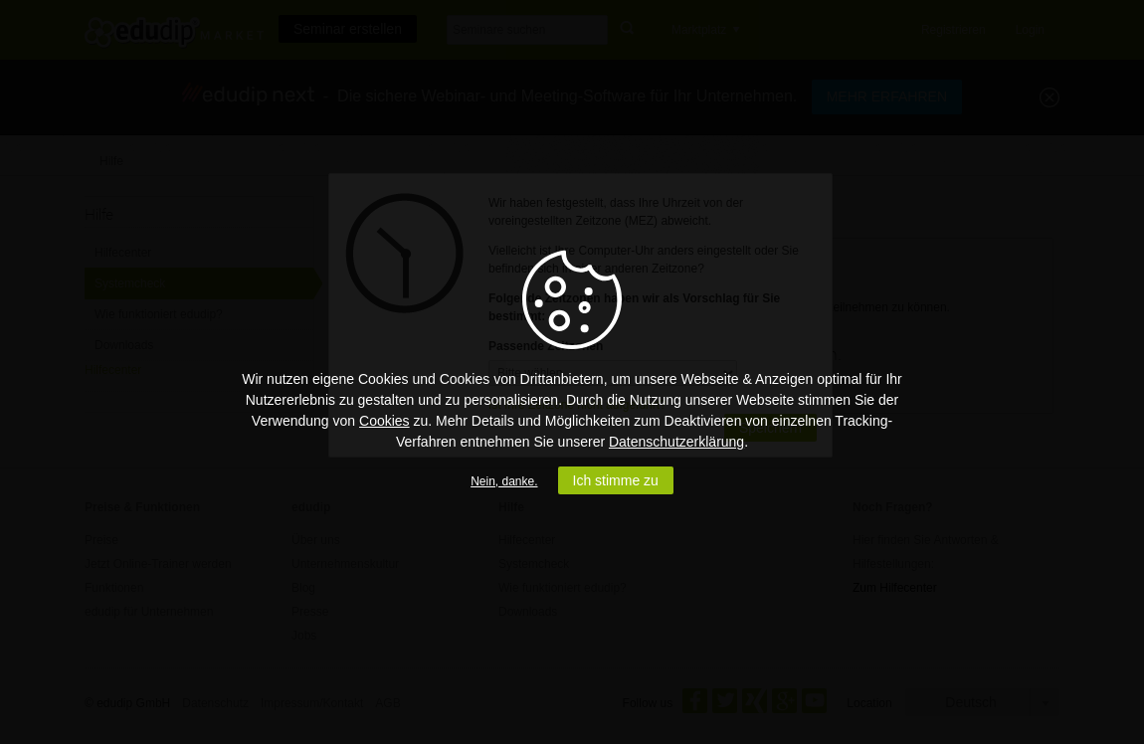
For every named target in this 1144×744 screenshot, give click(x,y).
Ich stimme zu (616, 480)
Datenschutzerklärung (676, 442)
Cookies (384, 421)
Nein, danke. (504, 481)
